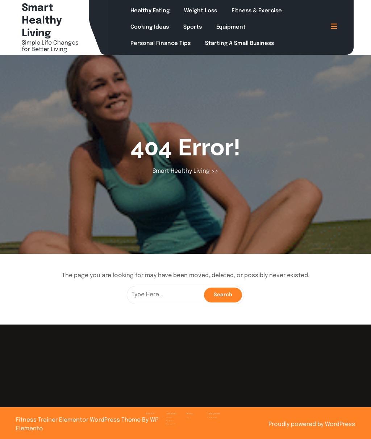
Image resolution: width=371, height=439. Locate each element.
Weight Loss (200, 11)
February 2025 (176, 417)
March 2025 (175, 414)
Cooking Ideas (149, 27)
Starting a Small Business (239, 43)
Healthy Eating (150, 11)
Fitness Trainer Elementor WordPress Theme (79, 420)
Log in (187, 412)
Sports (192, 27)
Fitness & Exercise (257, 11)
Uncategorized (203, 412)
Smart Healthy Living (42, 21)
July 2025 (175, 412)
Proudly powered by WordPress (311, 424)
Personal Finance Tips (160, 43)
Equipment (231, 27)
